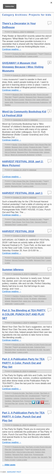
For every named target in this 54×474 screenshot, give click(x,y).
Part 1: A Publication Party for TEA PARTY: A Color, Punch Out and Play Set (23, 416)
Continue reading (11, 49)
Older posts (8, 465)
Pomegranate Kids (21, 102)
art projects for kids (26, 347)
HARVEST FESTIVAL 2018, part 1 (22, 193)
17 (49, 62)
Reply (39, 155)
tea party (46, 350)
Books (14, 145)
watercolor (9, 304)
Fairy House (16, 184)
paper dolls (9, 102)
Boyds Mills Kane (25, 150)
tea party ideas (10, 352)
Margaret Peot (31, 97)
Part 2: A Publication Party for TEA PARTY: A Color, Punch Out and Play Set (23, 363)
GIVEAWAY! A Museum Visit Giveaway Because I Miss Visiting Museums (22, 67)
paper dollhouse (42, 100)
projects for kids (38, 301)
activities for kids (11, 150)
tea (26, 403)
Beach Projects (17, 299)
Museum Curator (18, 100)
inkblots (8, 147)
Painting (15, 296)
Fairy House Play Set (43, 145)
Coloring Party (39, 347)
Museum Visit (17, 95)
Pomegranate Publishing (38, 102)
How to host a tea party (25, 452)
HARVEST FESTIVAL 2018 (18, 231)
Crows (26, 299)
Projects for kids (18, 54)
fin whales (33, 299)
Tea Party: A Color (32, 393)
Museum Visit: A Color (20, 147)
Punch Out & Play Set (22, 457)
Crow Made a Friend (26, 145)
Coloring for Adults (27, 398)
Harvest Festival (41, 222)
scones (21, 403)
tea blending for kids (34, 350)
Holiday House (38, 150)
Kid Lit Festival (10, 152)
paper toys (27, 301)
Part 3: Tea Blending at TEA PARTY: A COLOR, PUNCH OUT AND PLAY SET (24, 314)
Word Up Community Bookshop (23, 155)
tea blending (21, 350)
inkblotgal (30, 32)
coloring (22, 97)
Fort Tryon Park (28, 184)
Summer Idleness (13, 269)
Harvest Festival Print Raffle (22, 260)
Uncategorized (31, 54)
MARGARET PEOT (14, 472)
